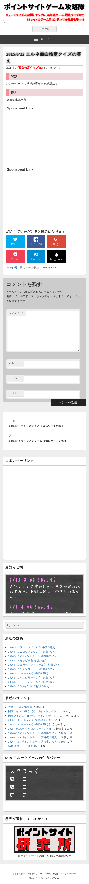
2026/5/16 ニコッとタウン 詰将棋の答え (31, 651)
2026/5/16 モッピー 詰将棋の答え (27, 660)
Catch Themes (54, 878)
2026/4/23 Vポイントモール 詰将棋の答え (32, 733)
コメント (16, 312)
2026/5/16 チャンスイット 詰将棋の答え (31, 669)
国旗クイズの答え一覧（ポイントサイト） (33, 711)
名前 (12, 363)
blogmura (56, 259)
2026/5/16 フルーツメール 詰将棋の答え (31, 647)
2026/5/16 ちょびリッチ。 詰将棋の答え (31, 677)
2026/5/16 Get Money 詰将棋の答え (28, 673)
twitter (15, 244)
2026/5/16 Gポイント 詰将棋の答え (28, 686)
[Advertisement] (37, 137)
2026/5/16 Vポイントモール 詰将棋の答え (32, 656)
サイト (13, 393)
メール (13, 377)
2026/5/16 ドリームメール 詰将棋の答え (31, 681)
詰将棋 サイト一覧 (19, 745)
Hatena (36, 259)
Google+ (56, 244)
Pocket (15, 259)
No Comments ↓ (51, 267)
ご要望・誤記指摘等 (20, 707)
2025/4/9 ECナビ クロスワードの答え (30, 728)
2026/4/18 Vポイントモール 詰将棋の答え (32, 741)
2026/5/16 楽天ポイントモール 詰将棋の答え (34, 664)
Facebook (36, 244)
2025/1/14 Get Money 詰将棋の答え (28, 719)
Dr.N (28, 267)
